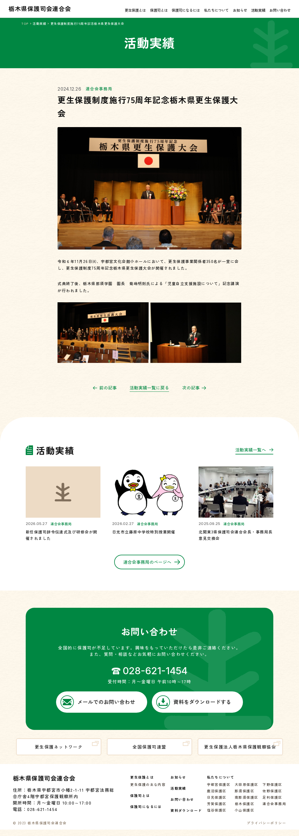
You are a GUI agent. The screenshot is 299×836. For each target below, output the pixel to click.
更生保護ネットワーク (67, 751)
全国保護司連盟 (161, 751)
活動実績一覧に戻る (149, 393)
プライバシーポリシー (266, 828)
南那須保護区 (246, 802)
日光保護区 (217, 802)
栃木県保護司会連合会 (39, 8)
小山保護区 (244, 815)
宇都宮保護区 (219, 790)
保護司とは (159, 10)
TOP (24, 23)
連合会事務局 (99, 94)
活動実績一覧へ (254, 456)
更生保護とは (135, 10)
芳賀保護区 (217, 809)
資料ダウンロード (186, 815)
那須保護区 (244, 796)
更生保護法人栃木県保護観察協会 (242, 751)
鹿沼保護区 (217, 796)
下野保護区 (272, 790)
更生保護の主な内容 (148, 790)
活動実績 (258, 10)
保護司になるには (186, 10)
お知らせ (240, 10)
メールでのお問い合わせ (97, 708)
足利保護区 (272, 802)
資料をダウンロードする (193, 708)
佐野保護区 (272, 796)
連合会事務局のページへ (151, 567)
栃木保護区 (244, 809)
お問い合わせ (280, 10)
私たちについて (216, 10)
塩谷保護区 (217, 815)
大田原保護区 (246, 790)
